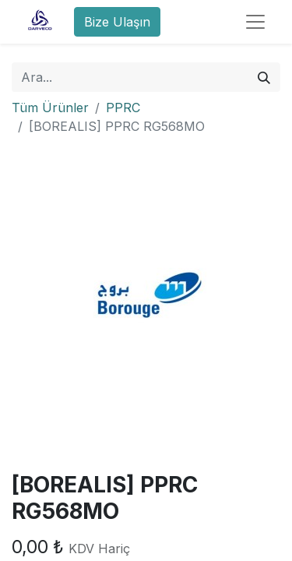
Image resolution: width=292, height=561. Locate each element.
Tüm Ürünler (50, 107)
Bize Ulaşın (117, 22)
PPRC (123, 107)
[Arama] (264, 77)
